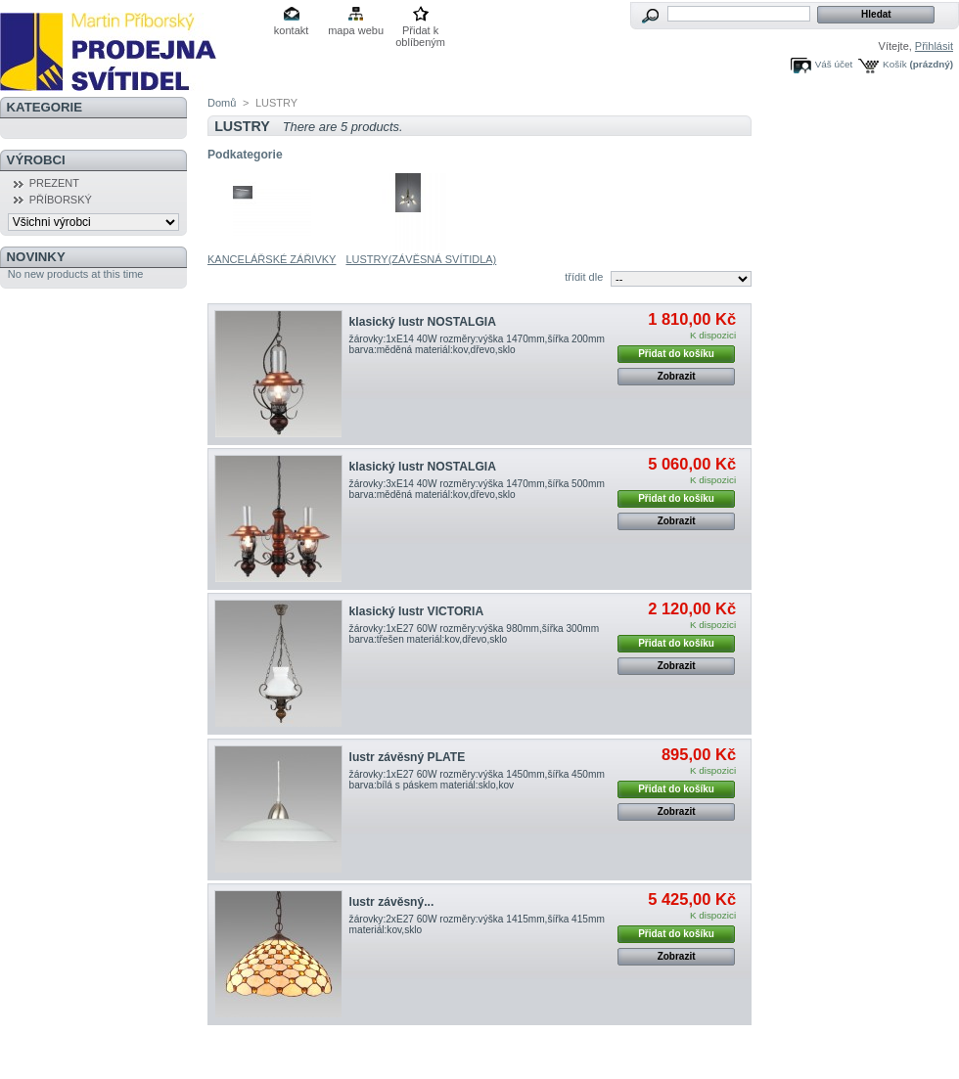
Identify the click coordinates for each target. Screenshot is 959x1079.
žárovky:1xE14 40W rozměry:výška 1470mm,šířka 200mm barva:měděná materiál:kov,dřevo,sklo (477, 344)
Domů (221, 103)
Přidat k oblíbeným (420, 31)
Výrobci (36, 160)
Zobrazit (677, 376)
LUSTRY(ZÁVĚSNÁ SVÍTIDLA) (420, 259)
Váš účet (833, 64)
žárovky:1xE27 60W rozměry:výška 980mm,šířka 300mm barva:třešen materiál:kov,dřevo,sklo (474, 634)
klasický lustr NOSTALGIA (422, 322)
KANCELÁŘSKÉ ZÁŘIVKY (271, 259)
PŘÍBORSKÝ (60, 199)
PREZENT (54, 183)
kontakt (291, 30)
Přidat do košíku (676, 353)
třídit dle (584, 277)
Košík (895, 64)
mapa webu (356, 30)
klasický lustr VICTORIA (416, 611)
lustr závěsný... (391, 902)
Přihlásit (934, 46)
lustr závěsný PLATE (407, 757)
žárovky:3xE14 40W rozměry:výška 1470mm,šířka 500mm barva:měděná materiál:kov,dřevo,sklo (477, 489)
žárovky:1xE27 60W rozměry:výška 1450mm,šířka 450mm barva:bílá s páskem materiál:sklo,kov (477, 779)
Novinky (36, 256)
